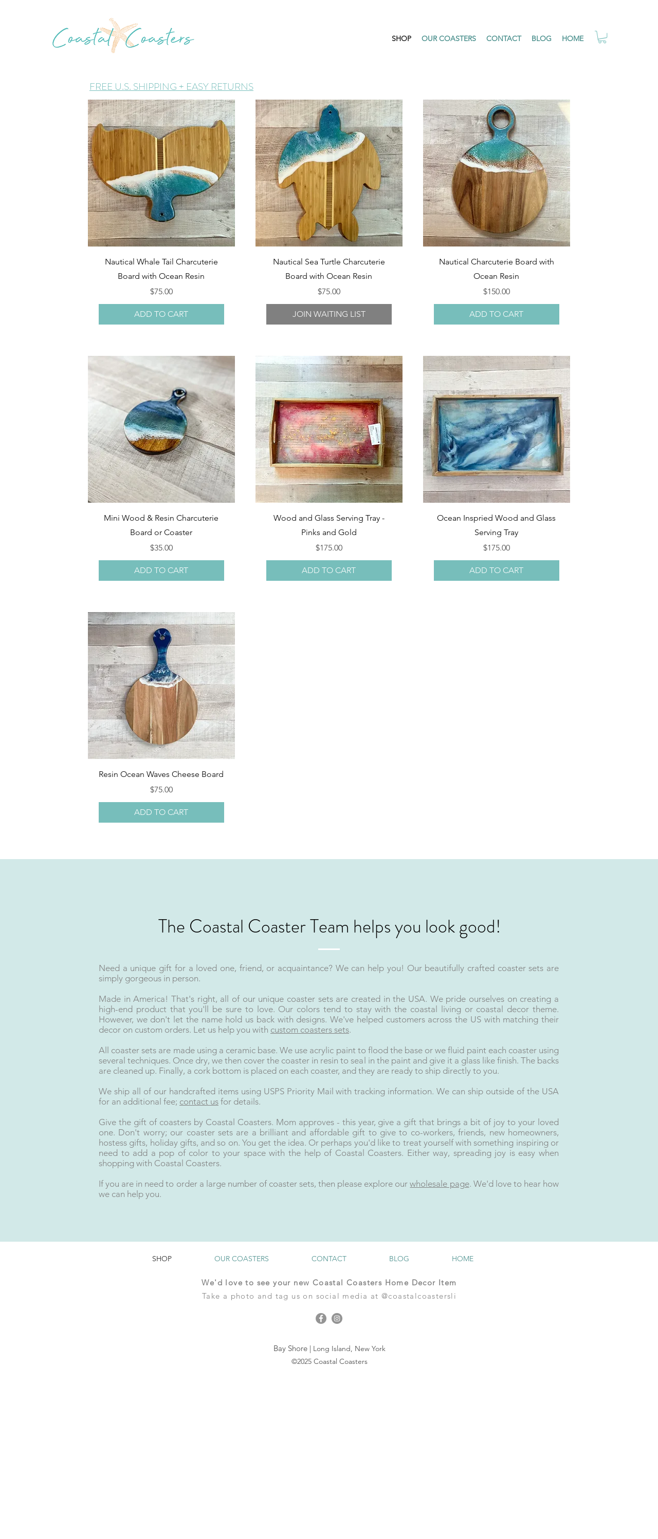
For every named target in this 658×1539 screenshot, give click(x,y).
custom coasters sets (309, 1029)
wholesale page (439, 1184)
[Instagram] (337, 1318)
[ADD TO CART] (161, 314)
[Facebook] (321, 1318)
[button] (602, 37)
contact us (198, 1101)
